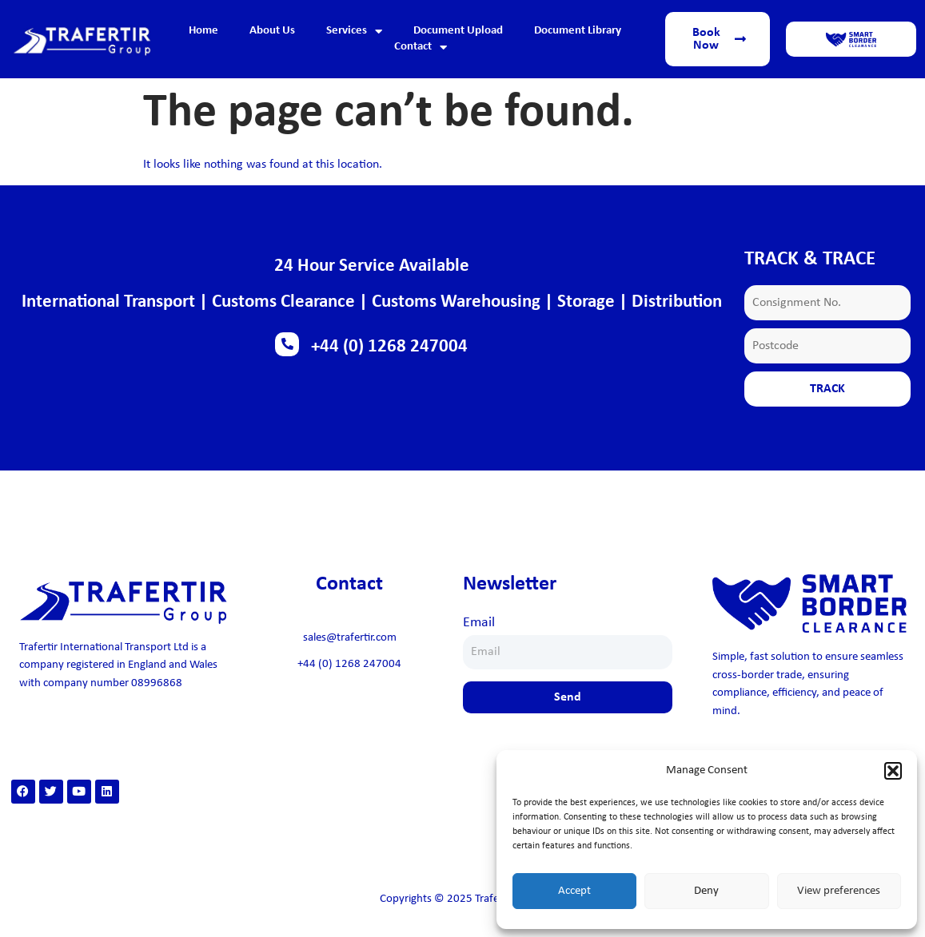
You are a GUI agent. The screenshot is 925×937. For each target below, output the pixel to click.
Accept (574, 891)
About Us (272, 31)
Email (479, 622)
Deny (706, 891)
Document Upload (458, 31)
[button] (893, 771)
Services (354, 31)
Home (203, 31)
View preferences (838, 891)
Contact (420, 47)
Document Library (577, 31)
